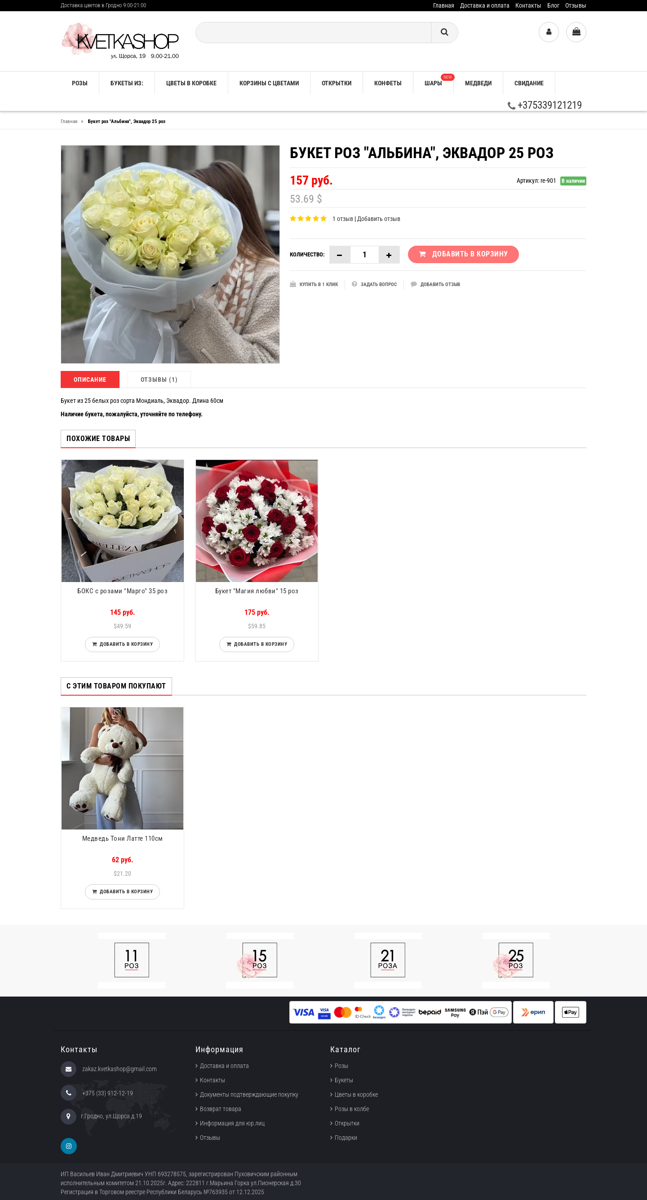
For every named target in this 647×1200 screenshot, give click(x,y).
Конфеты (388, 83)
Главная (443, 5)
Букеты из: (127, 83)
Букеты (344, 1080)
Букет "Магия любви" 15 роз (257, 591)
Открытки (336, 83)
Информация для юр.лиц (232, 1123)
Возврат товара (220, 1108)
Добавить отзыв (378, 218)
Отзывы (575, 5)
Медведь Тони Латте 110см (122, 838)
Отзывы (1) (159, 379)
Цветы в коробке (191, 83)
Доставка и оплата (485, 5)
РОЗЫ (80, 83)
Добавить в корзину (125, 644)
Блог (553, 5)
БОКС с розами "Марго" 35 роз (122, 591)
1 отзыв (342, 218)
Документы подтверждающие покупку (249, 1094)
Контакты (528, 5)
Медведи (478, 83)
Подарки (346, 1137)
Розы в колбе (352, 1108)
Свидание (529, 83)
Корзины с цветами (269, 83)
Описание (90, 379)
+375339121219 (545, 105)
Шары (439, 80)
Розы (341, 1065)
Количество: (307, 254)
